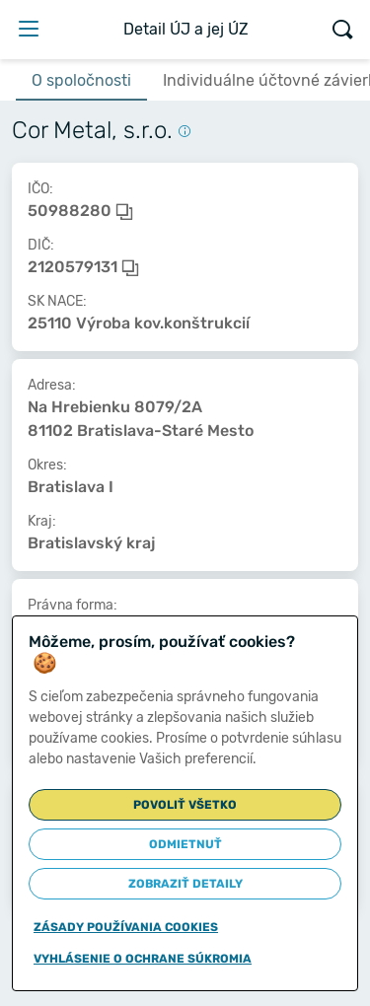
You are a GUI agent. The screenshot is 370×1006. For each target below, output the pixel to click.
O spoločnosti (81, 80)
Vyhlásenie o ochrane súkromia (143, 959)
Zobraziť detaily (185, 884)
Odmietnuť (185, 844)
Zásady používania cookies (126, 927)
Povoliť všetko (185, 805)
